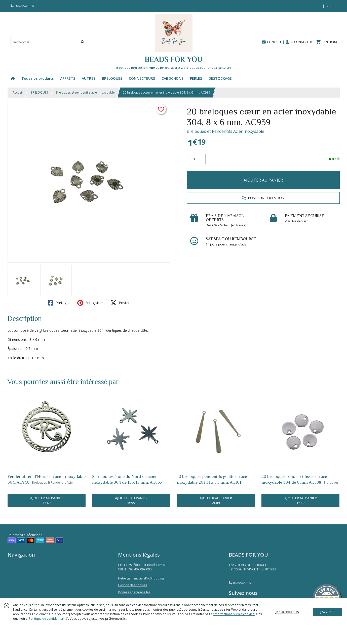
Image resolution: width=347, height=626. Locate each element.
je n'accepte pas (287, 612)
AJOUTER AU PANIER (263, 180)
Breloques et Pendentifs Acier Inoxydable (225, 131)
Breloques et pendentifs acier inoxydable (85, 92)
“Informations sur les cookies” (234, 614)
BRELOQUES (39, 92)
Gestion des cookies (132, 585)
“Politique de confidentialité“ (48, 618)
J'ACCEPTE (327, 612)
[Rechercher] (82, 42)
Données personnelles (134, 592)
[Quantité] (196, 159)
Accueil (18, 92)
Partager (59, 303)
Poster (120, 303)
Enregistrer (90, 303)
